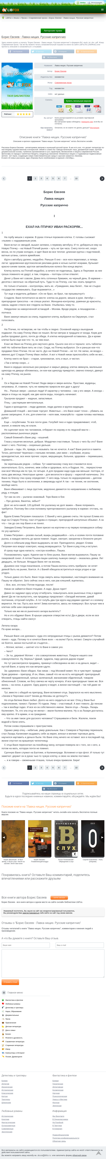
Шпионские (6, 1103)
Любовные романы (12, 1004)
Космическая (57, 1090)
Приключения (10, 1023)
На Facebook (17, 52)
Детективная (57, 1087)
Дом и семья (10, 1030)
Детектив (5, 1084)
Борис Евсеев (60, 71)
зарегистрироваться (30, 914)
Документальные (12, 1015)
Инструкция (94, 128)
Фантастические (8, 1122)
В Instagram (63, 52)
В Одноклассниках (88, 52)
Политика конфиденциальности (65, 1138)
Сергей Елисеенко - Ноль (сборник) (93, 861)
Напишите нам (87, 122)
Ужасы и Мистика (59, 1099)
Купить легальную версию (78, 101)
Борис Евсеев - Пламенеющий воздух (39, 861)
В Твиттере (40, 52)
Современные (7, 1129)
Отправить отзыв (10, 983)
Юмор (7, 1049)
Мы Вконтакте (52, 57)
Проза (7, 1019)
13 (76, 179)
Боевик (5, 1081)
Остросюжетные (8, 1126)
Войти (83, 3)
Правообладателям (60, 1135)
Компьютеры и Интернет (15, 1053)
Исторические (7, 1090)
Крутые (5, 1096)
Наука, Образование (13, 1011)
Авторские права (53, 30)
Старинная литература (14, 1045)
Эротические (7, 1132)
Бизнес (8, 1034)
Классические (7, 1093)
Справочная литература (14, 1042)
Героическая (57, 1084)
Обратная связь (59, 1141)
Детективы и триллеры (14, 1008)
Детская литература (13, 1026)
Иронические (7, 1087)
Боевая (55, 1081)
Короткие (5, 1119)
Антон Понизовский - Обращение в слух (66, 861)
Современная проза (63, 83)
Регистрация (96, 3)
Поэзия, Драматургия (13, 1057)
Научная (56, 1093)
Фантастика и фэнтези (14, 1000)
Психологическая (59, 1096)
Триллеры (6, 1099)
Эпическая (56, 1106)
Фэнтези (55, 1103)
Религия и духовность (14, 1038)
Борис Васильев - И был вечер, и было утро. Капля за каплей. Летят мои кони (13, 862)
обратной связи (79, 1155)
